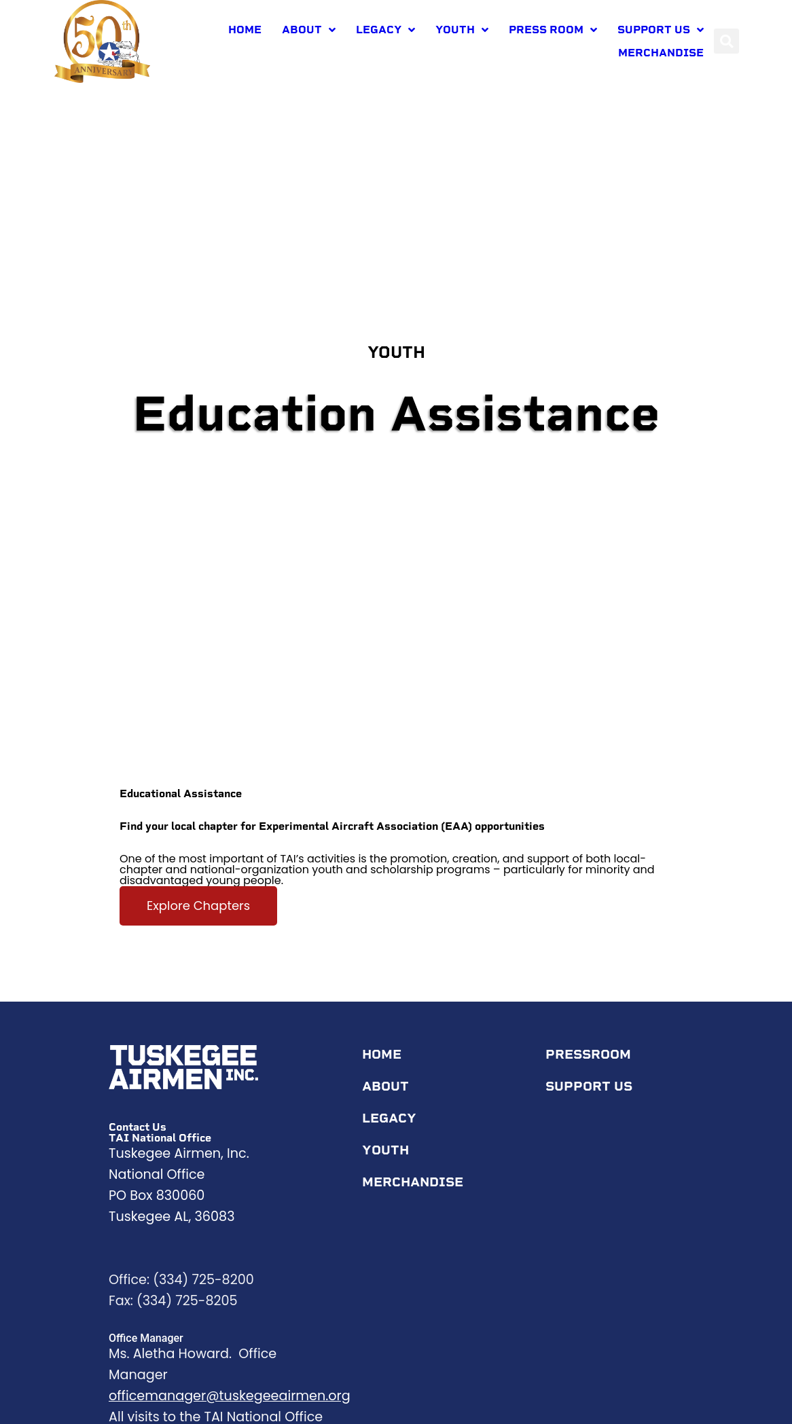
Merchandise (661, 52)
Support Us (660, 29)
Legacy (385, 29)
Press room (553, 29)
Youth (461, 29)
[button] (726, 41)
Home (245, 29)
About (309, 29)
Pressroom (591, 1065)
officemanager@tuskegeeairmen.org (229, 1407)
